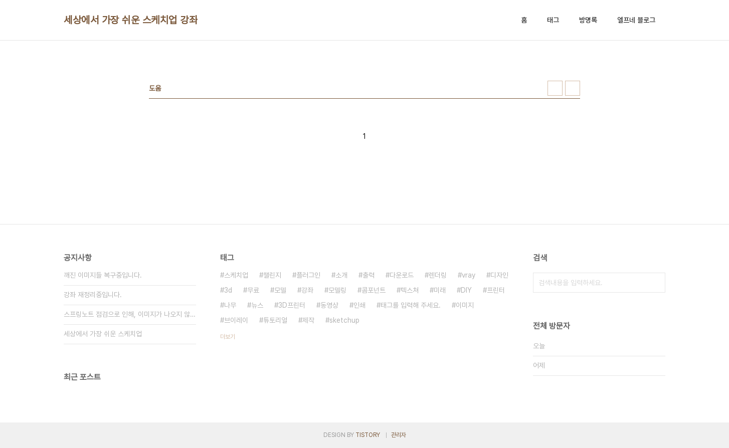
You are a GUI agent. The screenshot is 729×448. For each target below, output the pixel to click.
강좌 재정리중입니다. (93, 295)
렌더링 (438, 275)
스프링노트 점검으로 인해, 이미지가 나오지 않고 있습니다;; (130, 314)
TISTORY (367, 434)
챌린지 (272, 275)
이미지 (465, 305)
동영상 (329, 305)
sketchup (344, 320)
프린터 (496, 290)
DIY (466, 290)
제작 (308, 320)
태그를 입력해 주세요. (411, 305)
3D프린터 (291, 305)
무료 (253, 290)
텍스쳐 (410, 290)
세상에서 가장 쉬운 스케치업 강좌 (131, 20)
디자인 (499, 275)
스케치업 (236, 275)
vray (468, 275)
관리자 (398, 434)
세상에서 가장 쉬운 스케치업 (103, 334)
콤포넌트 (373, 290)
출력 (368, 275)
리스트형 (572, 88)
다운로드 (402, 275)
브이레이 (236, 320)
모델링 (337, 290)
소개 (341, 275)
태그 (553, 20)
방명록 (588, 20)
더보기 (227, 336)
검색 (655, 282)
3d (228, 290)
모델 (280, 290)
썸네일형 (555, 88)
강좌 (307, 290)
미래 (440, 290)
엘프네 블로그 (636, 20)
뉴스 (257, 305)
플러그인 (308, 275)
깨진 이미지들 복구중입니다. (103, 275)
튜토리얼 (275, 320)
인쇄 (359, 305)
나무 (230, 305)
